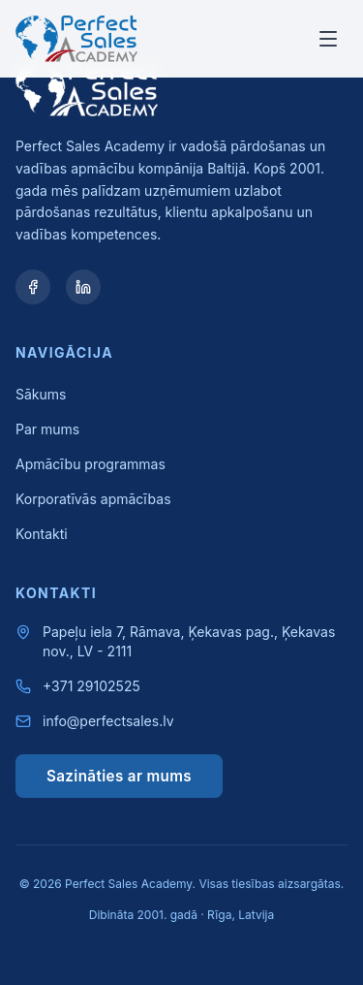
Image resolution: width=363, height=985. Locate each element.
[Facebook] (32, 287)
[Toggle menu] (328, 38)
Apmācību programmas (90, 464)
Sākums (40, 394)
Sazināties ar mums (119, 776)
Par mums (47, 429)
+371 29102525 (91, 686)
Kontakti (41, 533)
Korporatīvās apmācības (93, 499)
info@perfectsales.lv (108, 721)
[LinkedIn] (83, 287)
